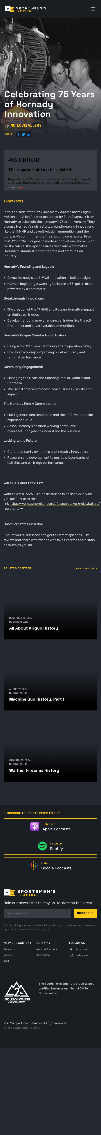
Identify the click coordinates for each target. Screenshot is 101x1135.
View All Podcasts (85, 568)
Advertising (43, 955)
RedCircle (23, 187)
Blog (6, 960)
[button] (92, 8)
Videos (8, 955)
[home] (31, 9)
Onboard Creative (27, 1027)
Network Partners (46, 949)
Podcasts (9, 949)
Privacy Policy (52, 925)
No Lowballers (26, 125)
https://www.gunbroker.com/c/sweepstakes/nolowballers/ (55, 503)
